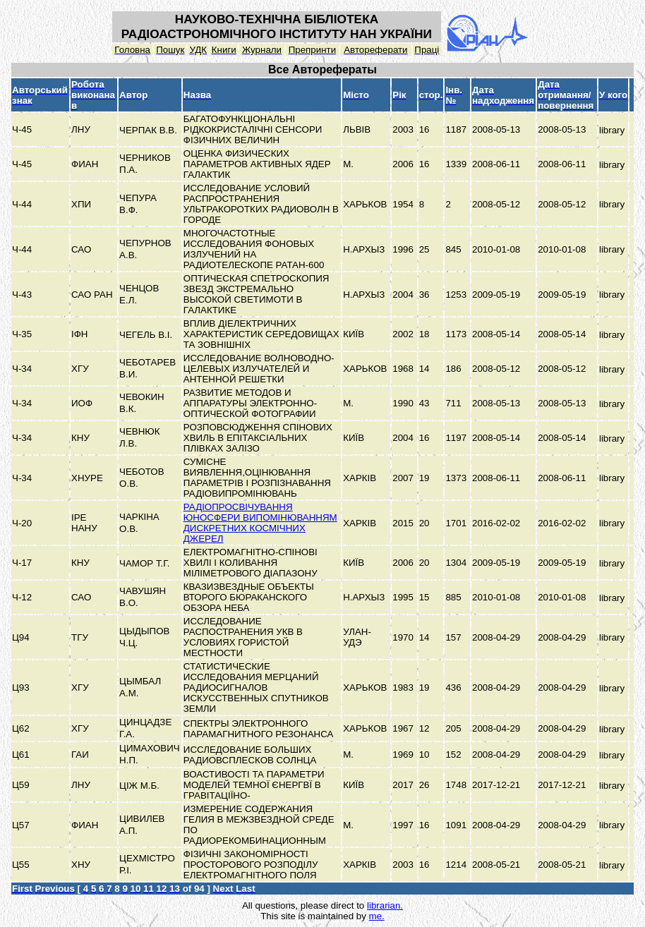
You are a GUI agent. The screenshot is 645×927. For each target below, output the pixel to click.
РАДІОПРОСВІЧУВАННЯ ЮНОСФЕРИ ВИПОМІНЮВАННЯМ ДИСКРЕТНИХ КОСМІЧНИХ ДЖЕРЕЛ (260, 523)
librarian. (385, 905)
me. (377, 916)
